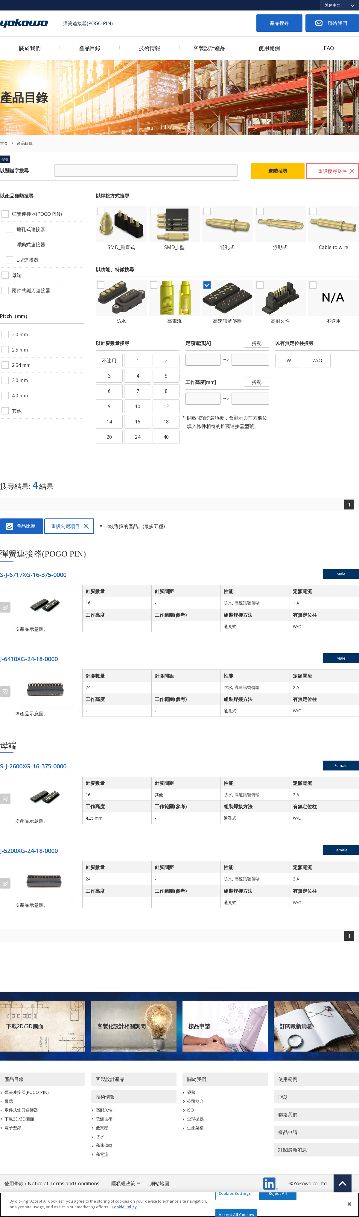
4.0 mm (20, 395)
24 (137, 437)
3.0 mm (20, 380)
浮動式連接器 (30, 244)
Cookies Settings (235, 1193)
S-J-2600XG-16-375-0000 (33, 766)
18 (166, 421)
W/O (317, 360)
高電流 (174, 321)
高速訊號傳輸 (227, 321)
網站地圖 (159, 1183)
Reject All (278, 1193)
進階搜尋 (277, 171)
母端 (17, 275)
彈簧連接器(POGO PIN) (37, 214)
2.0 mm (20, 334)
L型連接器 (27, 260)
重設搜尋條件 (332, 171)
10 (137, 406)
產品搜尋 (279, 23)
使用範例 (269, 48)
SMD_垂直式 (121, 247)
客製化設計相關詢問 (121, 1026)
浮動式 (280, 247)
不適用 (333, 321)
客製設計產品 (209, 48)
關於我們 (30, 48)
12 (166, 406)
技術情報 (149, 48)
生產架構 (195, 1127)
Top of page (343, 1183)
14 (109, 421)
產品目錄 (90, 48)
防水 (121, 321)
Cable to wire (333, 247)
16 (137, 421)
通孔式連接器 (30, 229)
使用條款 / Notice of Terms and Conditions (51, 1183)
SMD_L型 (174, 247)
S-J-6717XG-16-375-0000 (33, 575)
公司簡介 (195, 1101)
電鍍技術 (104, 1119)
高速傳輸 (104, 1145)
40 (166, 437)
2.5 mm (20, 349)
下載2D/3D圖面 (24, 1026)
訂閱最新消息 (296, 1026)
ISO (190, 1110)
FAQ (329, 48)
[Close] (349, 1203)
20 (109, 437)
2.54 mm (21, 365)
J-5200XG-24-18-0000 (29, 851)
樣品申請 (199, 1026)
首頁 (4, 143)
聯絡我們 (337, 23)
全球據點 (195, 1119)
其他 (17, 411)
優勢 (191, 1092)
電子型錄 (12, 1127)
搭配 (256, 343)
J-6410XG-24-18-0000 (29, 659)
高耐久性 (280, 321)
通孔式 (227, 247)
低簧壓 (102, 1127)
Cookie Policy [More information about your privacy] (124, 1207)
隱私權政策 (123, 1183)
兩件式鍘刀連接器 (31, 290)
